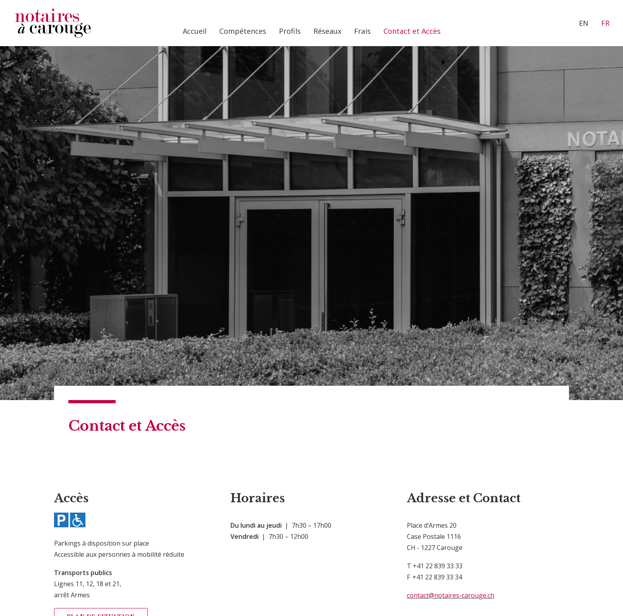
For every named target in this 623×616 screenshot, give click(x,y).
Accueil (195, 31)
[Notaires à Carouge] (53, 23)
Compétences (242, 31)
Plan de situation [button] (101, 403)
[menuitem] (194, 31)
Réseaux (327, 31)
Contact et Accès (412, 31)
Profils (290, 31)
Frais (362, 31)
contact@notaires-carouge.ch (450, 381)
